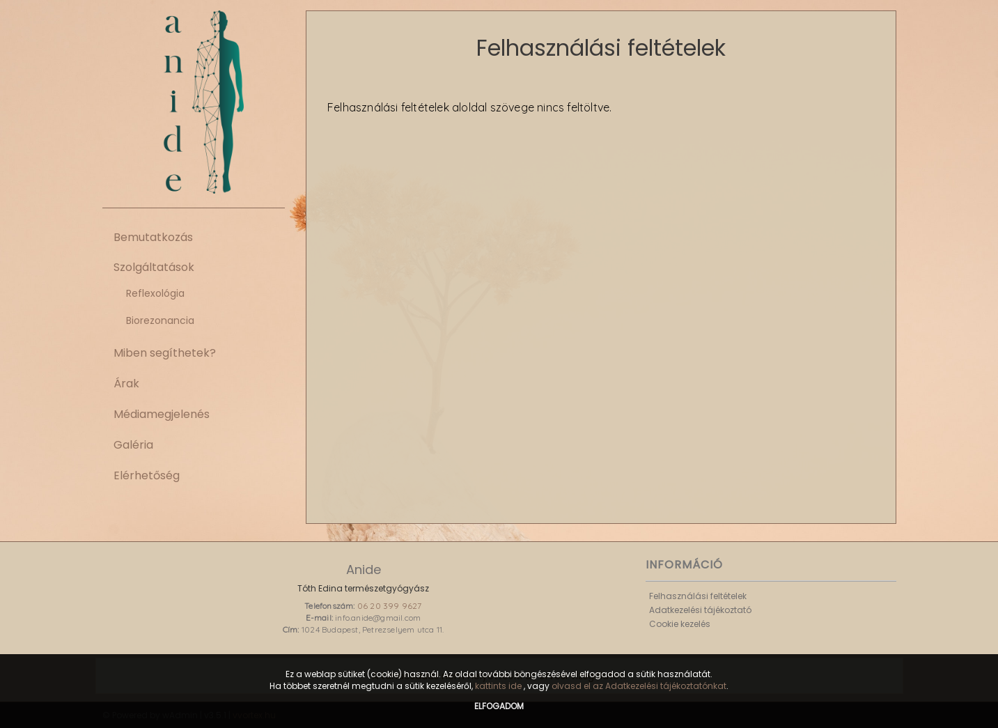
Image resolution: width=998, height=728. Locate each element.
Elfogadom (499, 706)
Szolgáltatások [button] (154, 267)
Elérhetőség (147, 475)
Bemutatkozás (153, 237)
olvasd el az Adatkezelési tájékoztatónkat (639, 686)
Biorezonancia (160, 320)
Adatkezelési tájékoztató (700, 610)
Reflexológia (155, 293)
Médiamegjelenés (162, 414)
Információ (684, 565)
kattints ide (499, 686)
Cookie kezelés (679, 624)
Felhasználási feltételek (698, 596)
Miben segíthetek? (165, 353)
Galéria (133, 445)
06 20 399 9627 (389, 606)
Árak (126, 383)
